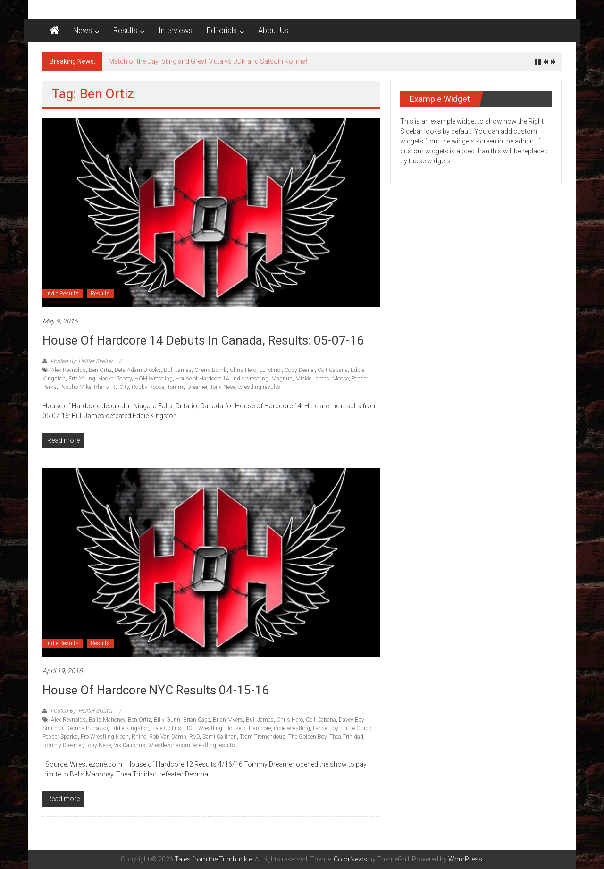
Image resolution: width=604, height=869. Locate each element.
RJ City (120, 387)
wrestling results (259, 387)
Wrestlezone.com (169, 745)
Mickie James (312, 378)
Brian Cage (196, 720)
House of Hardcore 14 (202, 378)
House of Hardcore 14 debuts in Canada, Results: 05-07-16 (203, 340)
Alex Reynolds (68, 370)
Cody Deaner (300, 370)
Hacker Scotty (115, 378)
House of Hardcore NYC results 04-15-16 (155, 690)
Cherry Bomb (210, 370)
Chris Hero (243, 370)
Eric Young (81, 378)
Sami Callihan (219, 737)
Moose (340, 378)
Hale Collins (166, 728)
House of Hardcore (248, 728)
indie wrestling (250, 378)
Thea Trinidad (346, 737)
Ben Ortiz (100, 370)
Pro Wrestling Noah (105, 737)
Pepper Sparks (60, 737)
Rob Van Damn (167, 737)
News (82, 30)
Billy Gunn (167, 720)
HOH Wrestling (153, 378)
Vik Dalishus (129, 745)
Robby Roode (148, 387)
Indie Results (62, 293)
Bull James (178, 370)
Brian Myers (228, 720)
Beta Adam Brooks (138, 370)
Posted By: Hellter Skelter (81, 361)
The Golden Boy (307, 737)
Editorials (222, 30)
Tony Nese (222, 387)
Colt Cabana (333, 370)
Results (125, 30)
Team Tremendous (262, 737)
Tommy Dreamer (187, 387)
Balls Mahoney (107, 720)
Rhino (101, 387)
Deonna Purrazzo (87, 728)
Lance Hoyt (326, 728)
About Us (273, 30)
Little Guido (357, 728)
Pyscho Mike (75, 387)
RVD (194, 737)
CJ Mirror (270, 370)
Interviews (176, 30)
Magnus (282, 378)
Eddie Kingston (129, 728)
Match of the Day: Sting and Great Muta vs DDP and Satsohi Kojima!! (209, 61)
